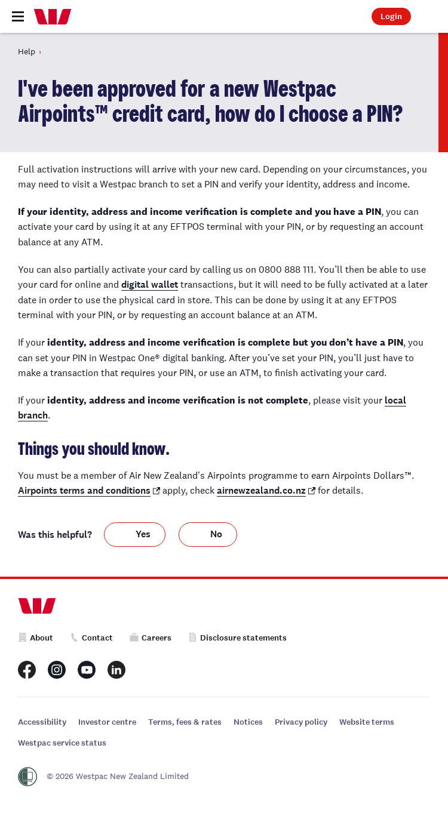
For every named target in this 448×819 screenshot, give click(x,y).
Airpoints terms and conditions (84, 490)
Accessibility (42, 722)
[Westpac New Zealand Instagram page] (57, 670)
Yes (143, 534)
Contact (91, 638)
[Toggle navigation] (18, 16)
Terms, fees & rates (185, 722)
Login (391, 16)
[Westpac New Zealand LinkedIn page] (116, 670)
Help (26, 51)
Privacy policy (301, 722)
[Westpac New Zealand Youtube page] (87, 670)
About (35, 638)
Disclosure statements (237, 638)
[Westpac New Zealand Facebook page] (27, 670)
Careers (150, 638)
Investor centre (107, 722)
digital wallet (149, 284)
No (216, 534)
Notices (248, 722)
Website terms (366, 722)
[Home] (52, 16)
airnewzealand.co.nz (261, 490)
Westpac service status (62, 743)
